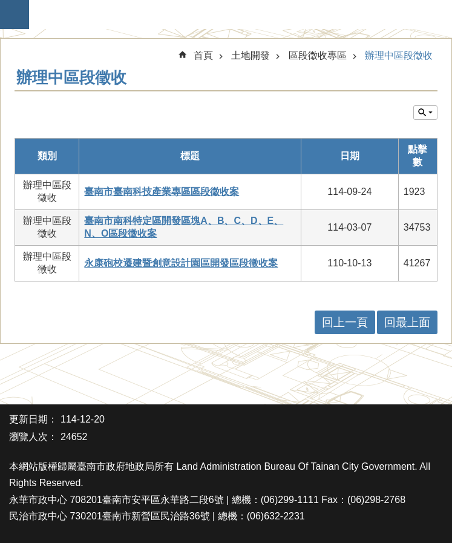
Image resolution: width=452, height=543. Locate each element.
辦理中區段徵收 (399, 55)
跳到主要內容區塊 (6, 6)
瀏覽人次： (33, 437)
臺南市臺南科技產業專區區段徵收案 (161, 191)
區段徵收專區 (318, 55)
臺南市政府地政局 (232, 14)
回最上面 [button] (407, 322)
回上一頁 (345, 322)
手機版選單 (14, 14)
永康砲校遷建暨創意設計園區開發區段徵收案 (181, 263)
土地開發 (250, 55)
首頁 (203, 55)
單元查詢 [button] (425, 112)
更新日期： (33, 419)
